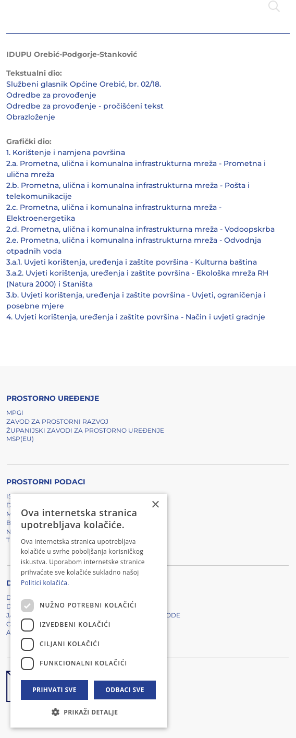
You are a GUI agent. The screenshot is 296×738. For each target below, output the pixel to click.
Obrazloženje (30, 117)
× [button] (155, 505)
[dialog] (88, 611)
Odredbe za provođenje (51, 95)
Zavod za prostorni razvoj (57, 421)
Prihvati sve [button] (54, 689)
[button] (88, 712)
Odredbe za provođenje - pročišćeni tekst (85, 106)
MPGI (14, 412)
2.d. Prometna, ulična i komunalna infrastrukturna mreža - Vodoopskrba (140, 229)
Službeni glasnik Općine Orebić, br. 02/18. (83, 84)
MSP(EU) (20, 439)
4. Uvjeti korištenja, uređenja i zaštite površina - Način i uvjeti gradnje (135, 317)
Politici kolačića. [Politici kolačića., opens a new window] (45, 582)
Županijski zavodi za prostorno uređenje (85, 430)
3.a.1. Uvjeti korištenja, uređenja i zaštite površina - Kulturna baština (131, 262)
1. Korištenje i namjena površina (65, 152)
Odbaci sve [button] (124, 689)
